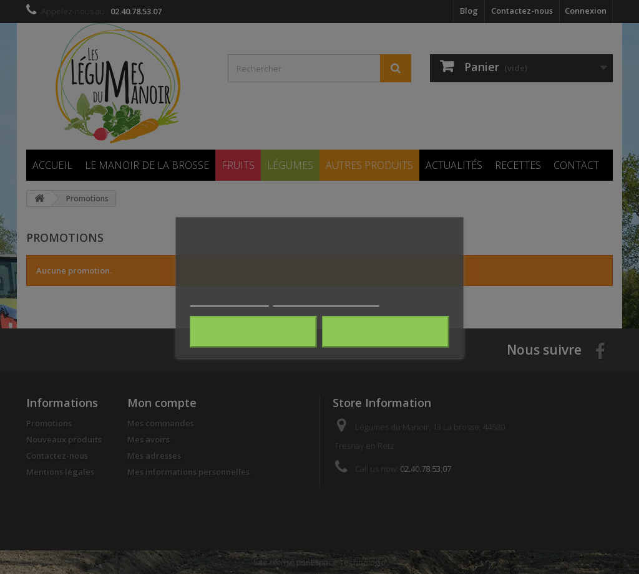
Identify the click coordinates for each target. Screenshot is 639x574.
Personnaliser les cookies (326, 300)
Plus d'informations (229, 300)
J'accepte (385, 331)
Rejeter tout (254, 331)
